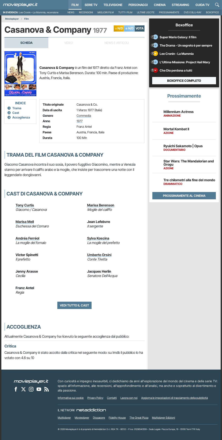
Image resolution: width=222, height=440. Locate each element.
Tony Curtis (25, 205)
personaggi (138, 5)
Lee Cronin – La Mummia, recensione (38, 12)
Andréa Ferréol (27, 238)
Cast (15, 113)
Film (75, 5)
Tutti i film (125, 12)
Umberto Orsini (99, 255)
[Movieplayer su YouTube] (39, 389)
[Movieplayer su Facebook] (16, 389)
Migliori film (106, 12)
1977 (80, 121)
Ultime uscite (145, 12)
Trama (16, 108)
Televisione (112, 5)
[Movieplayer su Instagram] (31, 389)
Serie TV (91, 5)
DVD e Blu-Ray (192, 12)
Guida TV (202, 5)
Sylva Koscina (98, 238)
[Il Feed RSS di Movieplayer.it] (46, 389)
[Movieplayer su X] (23, 389)
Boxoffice (212, 12)
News (71, 12)
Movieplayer (12, 18)
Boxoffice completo (184, 81)
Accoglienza (21, 117)
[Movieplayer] (31, 381)
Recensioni (86, 12)
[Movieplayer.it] (20, 5)
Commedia (84, 116)
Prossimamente (169, 12)
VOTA (140, 28)
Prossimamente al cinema (184, 196)
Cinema (160, 5)
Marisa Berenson (100, 205)
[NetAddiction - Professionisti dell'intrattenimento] (91, 410)
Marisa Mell (25, 222)
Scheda (26, 43)
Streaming (180, 5)
